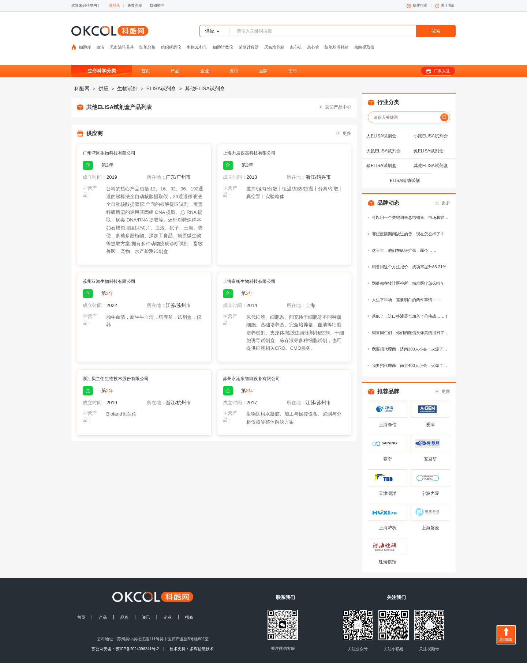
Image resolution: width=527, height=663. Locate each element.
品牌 (263, 59)
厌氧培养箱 (274, 43)
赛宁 (387, 447)
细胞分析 (147, 43)
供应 (103, 77)
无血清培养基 (122, 43)
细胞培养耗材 (337, 43)
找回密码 (157, 5)
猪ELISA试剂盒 (381, 154)
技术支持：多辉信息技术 (191, 637)
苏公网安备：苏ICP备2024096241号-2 (125, 637)
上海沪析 (387, 516)
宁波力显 (430, 482)
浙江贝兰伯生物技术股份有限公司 (116, 367)
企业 (204, 59)
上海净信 (387, 413)
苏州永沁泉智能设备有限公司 (251, 367)
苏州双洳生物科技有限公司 (109, 270)
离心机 (296, 43)
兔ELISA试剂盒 (429, 139)
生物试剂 (127, 77)
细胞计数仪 (223, 43)
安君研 (430, 447)
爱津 (430, 413)
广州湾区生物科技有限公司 (109, 141)
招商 (292, 59)
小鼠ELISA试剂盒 (431, 124)
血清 (100, 43)
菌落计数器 (249, 43)
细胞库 (85, 43)
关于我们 (445, 5)
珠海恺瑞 (387, 550)
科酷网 (82, 77)
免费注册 (134, 5)
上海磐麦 (430, 516)
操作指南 (417, 5)
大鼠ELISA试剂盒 (383, 139)
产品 (175, 59)
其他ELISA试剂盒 (205, 77)
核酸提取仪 (364, 43)
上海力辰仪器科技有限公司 (249, 141)
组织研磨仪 (171, 43)
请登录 (114, 5)
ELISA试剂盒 (161, 77)
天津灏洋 (387, 482)
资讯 (233, 59)
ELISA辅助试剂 (405, 169)
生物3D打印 (197, 43)
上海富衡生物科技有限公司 (249, 270)
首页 (145, 59)
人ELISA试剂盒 (381, 124)
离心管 (313, 43)
